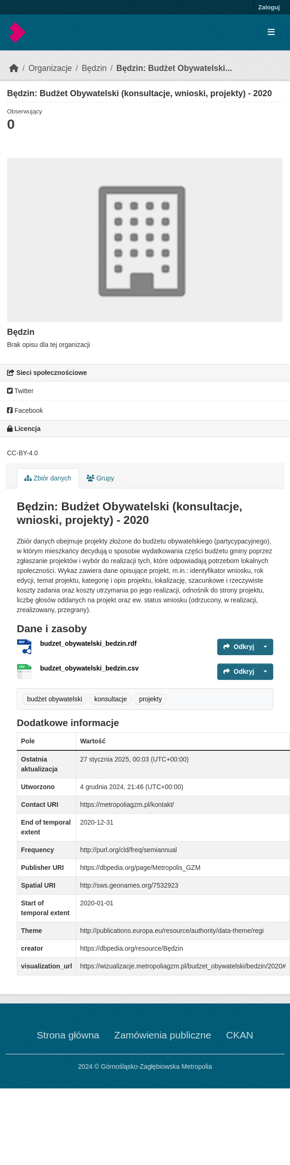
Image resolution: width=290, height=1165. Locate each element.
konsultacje (110, 699)
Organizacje (50, 68)
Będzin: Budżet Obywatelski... (174, 68)
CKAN (239, 1035)
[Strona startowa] (14, 68)
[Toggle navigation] (271, 32)
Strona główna (68, 1035)
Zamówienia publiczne (162, 1035)
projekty (150, 699)
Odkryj (238, 646)
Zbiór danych (47, 478)
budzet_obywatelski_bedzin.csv (89, 668)
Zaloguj (269, 7)
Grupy (100, 478)
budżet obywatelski (54, 699)
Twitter (20, 391)
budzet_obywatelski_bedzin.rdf (88, 643)
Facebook (25, 410)
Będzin (94, 68)
